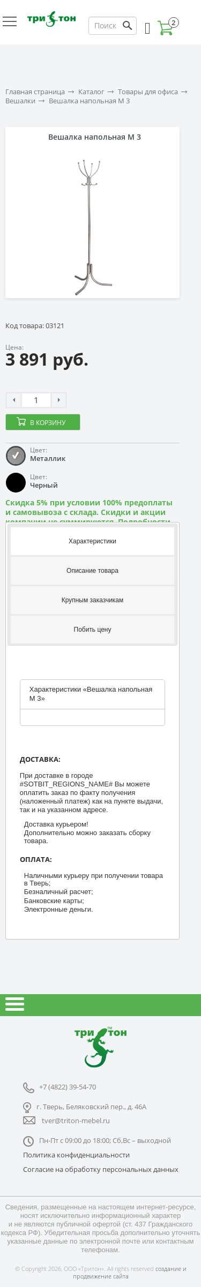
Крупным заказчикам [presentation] (93, 600)
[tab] (92, 540)
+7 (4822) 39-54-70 (67, 1087)
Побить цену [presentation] (92, 629)
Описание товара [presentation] (92, 570)
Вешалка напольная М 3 (89, 100)
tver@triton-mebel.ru (76, 1120)
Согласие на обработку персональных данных (100, 1169)
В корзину (47, 422)
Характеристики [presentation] (92, 541)
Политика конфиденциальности (76, 1155)
